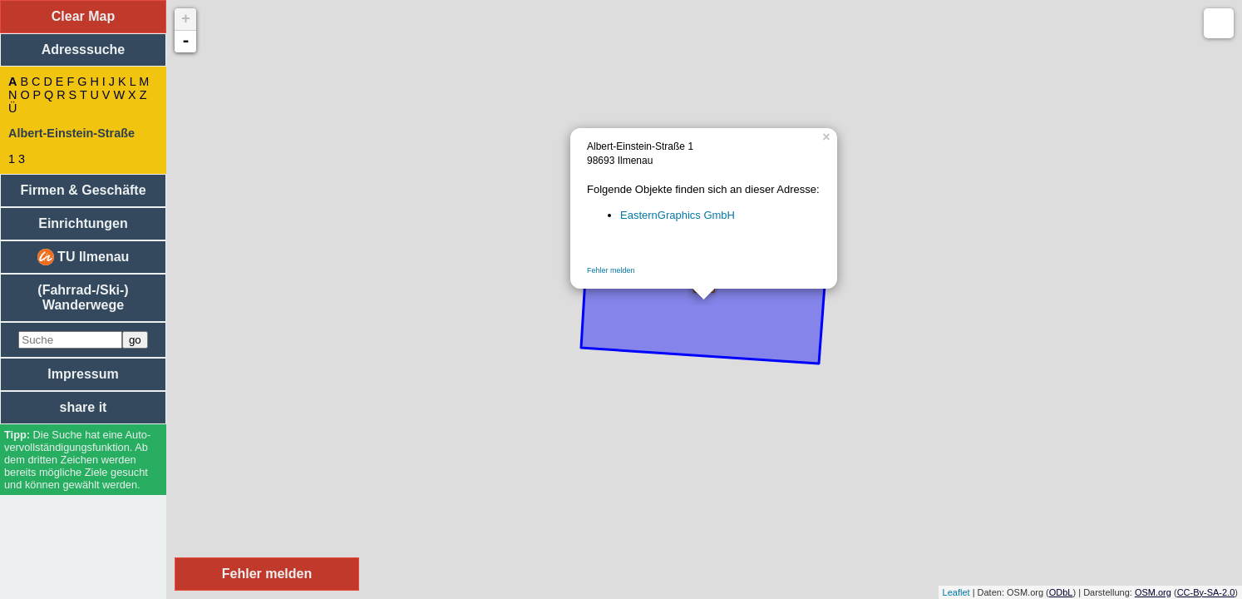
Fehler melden (611, 270)
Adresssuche (84, 49)
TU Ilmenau (83, 257)
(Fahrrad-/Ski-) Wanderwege (82, 297)
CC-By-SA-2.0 (1206, 592)
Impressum (82, 374)
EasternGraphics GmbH (677, 215)
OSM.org (1153, 592)
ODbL (1061, 592)
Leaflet (956, 592)
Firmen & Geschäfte (82, 190)
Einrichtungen (83, 223)
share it (83, 407)
